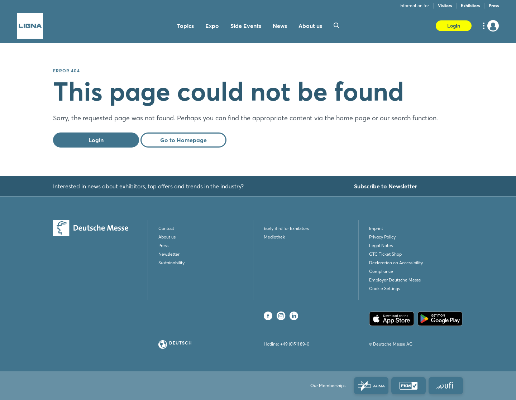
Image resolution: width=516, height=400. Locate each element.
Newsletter (169, 254)
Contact (166, 228)
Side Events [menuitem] (245, 25)
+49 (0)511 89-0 (294, 344)
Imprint (376, 228)
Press (494, 5)
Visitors (445, 5)
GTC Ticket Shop (385, 254)
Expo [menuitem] (212, 25)
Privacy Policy (382, 237)
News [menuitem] (280, 25)
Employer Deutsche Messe (395, 280)
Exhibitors (470, 5)
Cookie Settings (384, 288)
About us (167, 237)
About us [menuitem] (310, 25)
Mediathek (274, 237)
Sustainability (171, 262)
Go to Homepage (183, 140)
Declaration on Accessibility (396, 262)
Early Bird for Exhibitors (286, 228)
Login (453, 26)
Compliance (381, 271)
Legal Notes (381, 245)
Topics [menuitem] (185, 25)
